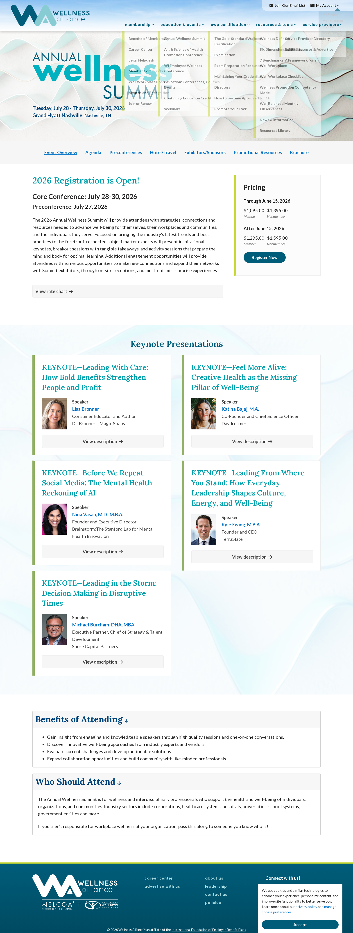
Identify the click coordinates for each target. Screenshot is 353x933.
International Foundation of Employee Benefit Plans (209, 930)
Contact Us (216, 894)
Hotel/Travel (163, 152)
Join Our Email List (290, 5)
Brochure (299, 152)
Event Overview (60, 152)
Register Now (265, 257)
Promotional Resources (258, 152)
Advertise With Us (162, 886)
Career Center (159, 878)
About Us (214, 878)
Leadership (216, 886)
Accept (300, 924)
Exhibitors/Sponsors (205, 152)
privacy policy (306, 906)
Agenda (93, 152)
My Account (327, 5)
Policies (213, 902)
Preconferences (125, 152)
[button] (127, 291)
